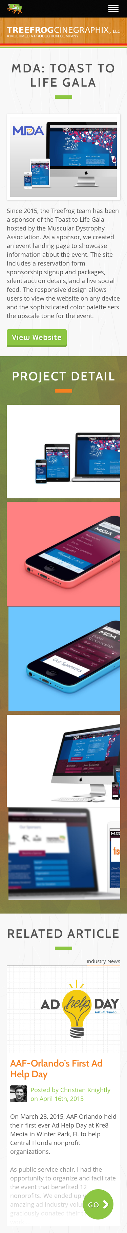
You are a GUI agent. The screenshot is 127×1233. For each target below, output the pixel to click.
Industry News (103, 961)
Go (94, 1205)
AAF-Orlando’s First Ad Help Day (56, 1068)
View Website (37, 337)
